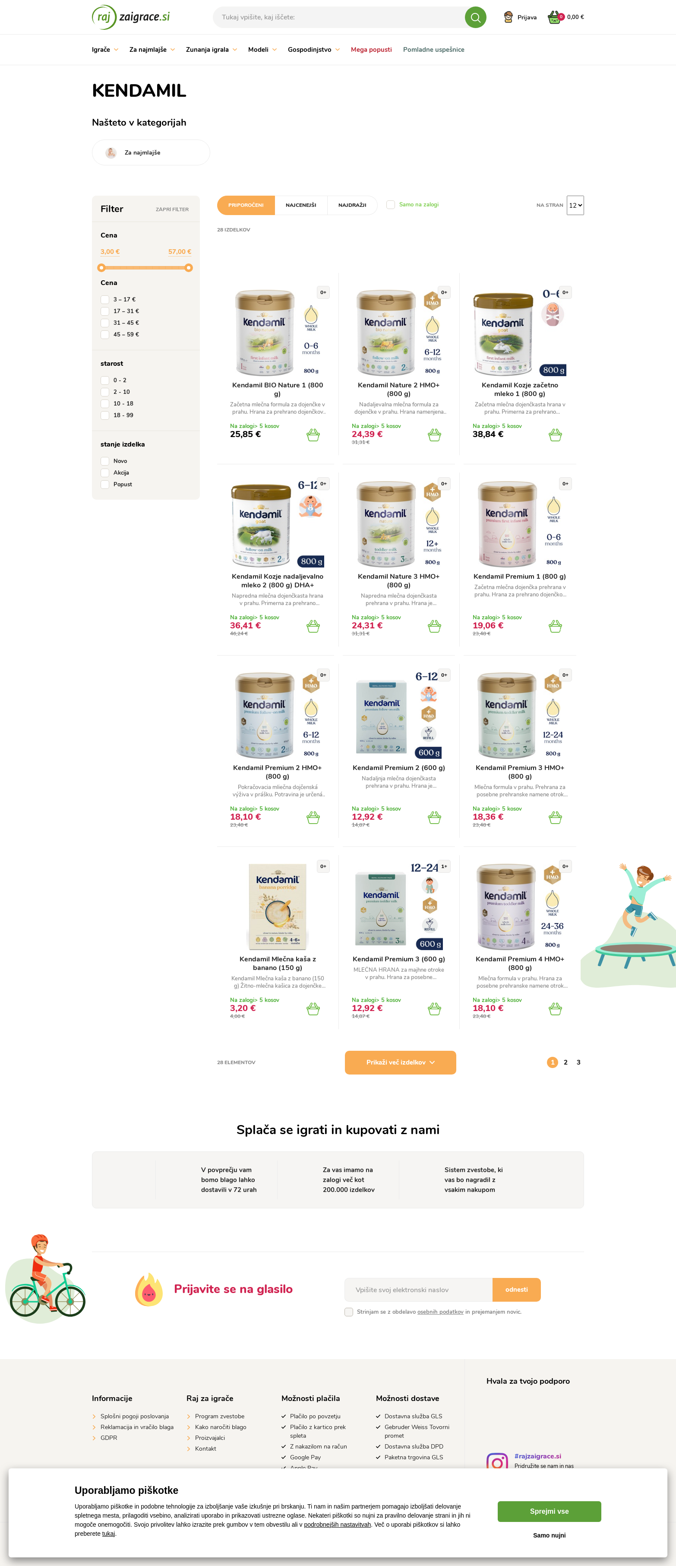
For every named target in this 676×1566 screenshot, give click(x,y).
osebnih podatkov (440, 1312)
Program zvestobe (219, 1416)
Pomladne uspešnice (433, 49)
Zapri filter (172, 209)
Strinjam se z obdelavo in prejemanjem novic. (439, 1312)
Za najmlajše (152, 49)
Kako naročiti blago (220, 1427)
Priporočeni (246, 205)
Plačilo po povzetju (315, 1416)
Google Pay (305, 1457)
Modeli (262, 49)
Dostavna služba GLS (413, 1416)
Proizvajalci (210, 1438)
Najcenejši (301, 205)
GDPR (109, 1438)
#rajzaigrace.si (538, 1457)
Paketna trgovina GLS (414, 1457)
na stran (550, 205)
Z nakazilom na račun (318, 1446)
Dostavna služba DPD (414, 1446)
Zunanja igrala (211, 49)
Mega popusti (371, 49)
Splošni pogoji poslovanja (135, 1416)
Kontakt (205, 1449)
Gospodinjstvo (314, 49)
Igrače (105, 49)
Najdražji (352, 205)
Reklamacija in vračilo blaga (137, 1427)
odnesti (516, 1289)
